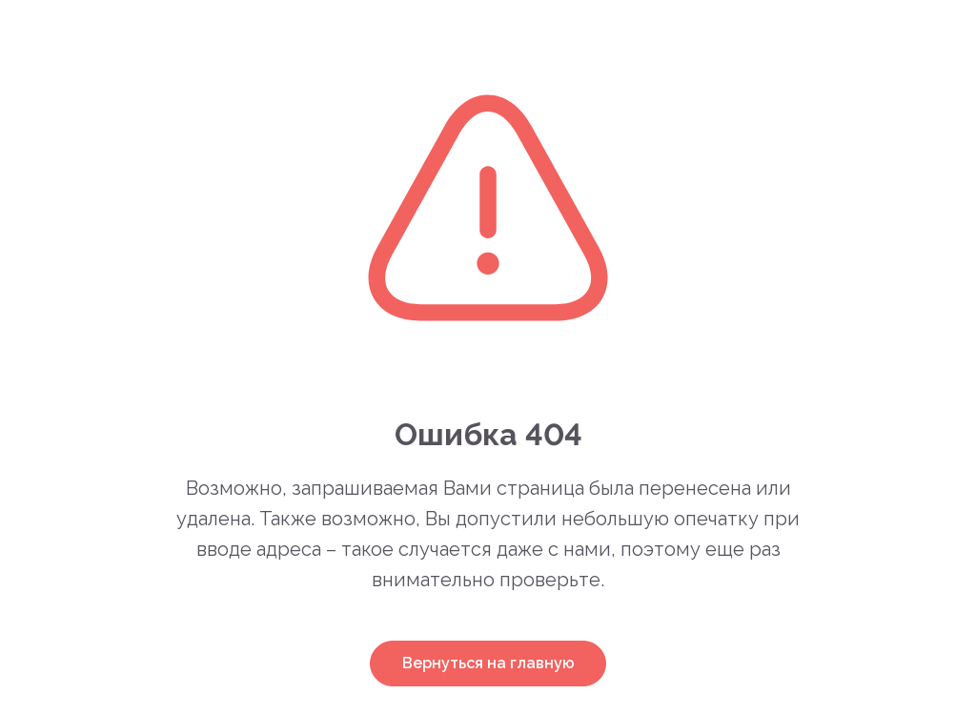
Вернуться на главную (488, 663)
